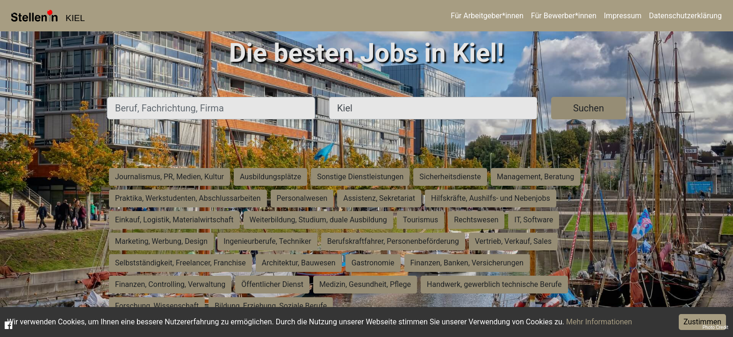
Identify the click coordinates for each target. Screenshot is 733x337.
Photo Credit (715, 327)
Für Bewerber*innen (563, 15)
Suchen (588, 108)
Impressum (623, 15)
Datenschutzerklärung (685, 15)
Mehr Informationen (599, 321)
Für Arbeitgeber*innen (487, 15)
